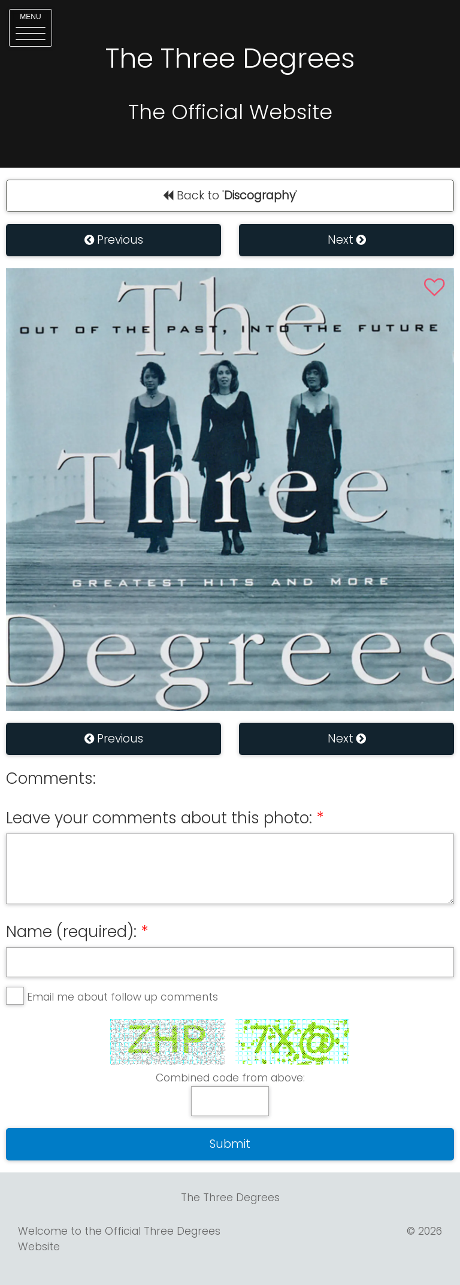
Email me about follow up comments (122, 997)
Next (347, 240)
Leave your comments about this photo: (159, 818)
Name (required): (71, 931)
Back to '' (230, 195)
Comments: (51, 778)
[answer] (230, 1101)
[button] (30, 28)
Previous (113, 240)
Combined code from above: (230, 1078)
